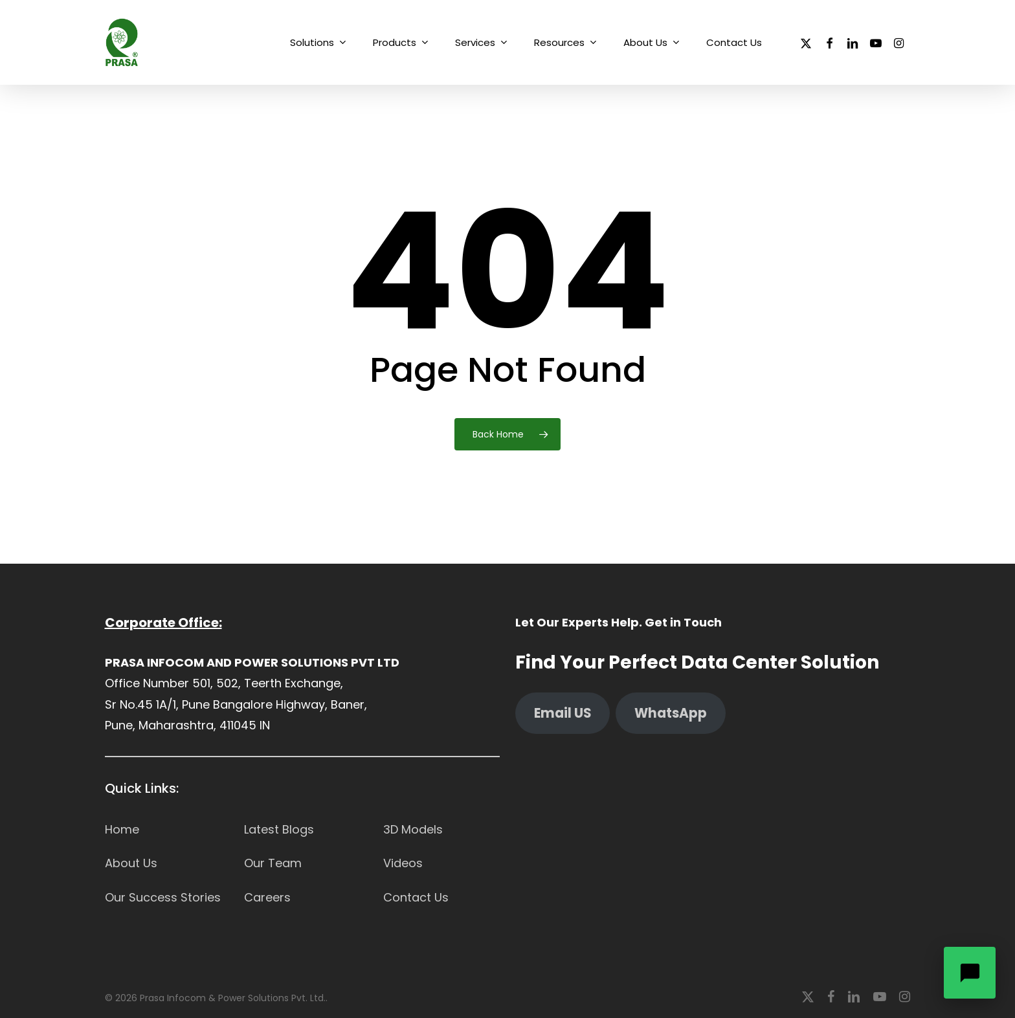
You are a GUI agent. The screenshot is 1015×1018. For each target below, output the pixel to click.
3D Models (413, 829)
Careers (267, 897)
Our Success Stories (163, 897)
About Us (131, 863)
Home (122, 829)
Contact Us (416, 897)
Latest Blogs (279, 829)
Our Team (273, 863)
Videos (403, 863)
